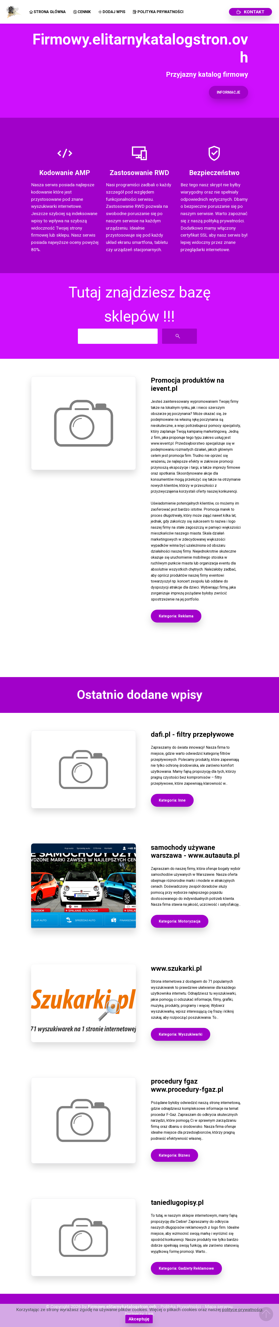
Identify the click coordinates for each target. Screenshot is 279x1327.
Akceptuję (139, 1319)
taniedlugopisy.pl (177, 1202)
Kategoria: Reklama (176, 616)
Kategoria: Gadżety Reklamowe (186, 1268)
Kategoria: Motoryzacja (179, 921)
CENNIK (82, 12)
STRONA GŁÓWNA (47, 12)
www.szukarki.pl (176, 968)
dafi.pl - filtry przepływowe (192, 734)
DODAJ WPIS (111, 12)
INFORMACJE (228, 92)
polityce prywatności (242, 1309)
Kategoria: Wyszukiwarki (180, 1034)
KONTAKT (250, 12)
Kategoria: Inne (172, 800)
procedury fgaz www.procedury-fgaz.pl (187, 1085)
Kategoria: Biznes (174, 1155)
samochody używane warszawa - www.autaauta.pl (195, 851)
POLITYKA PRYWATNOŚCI (158, 12)
